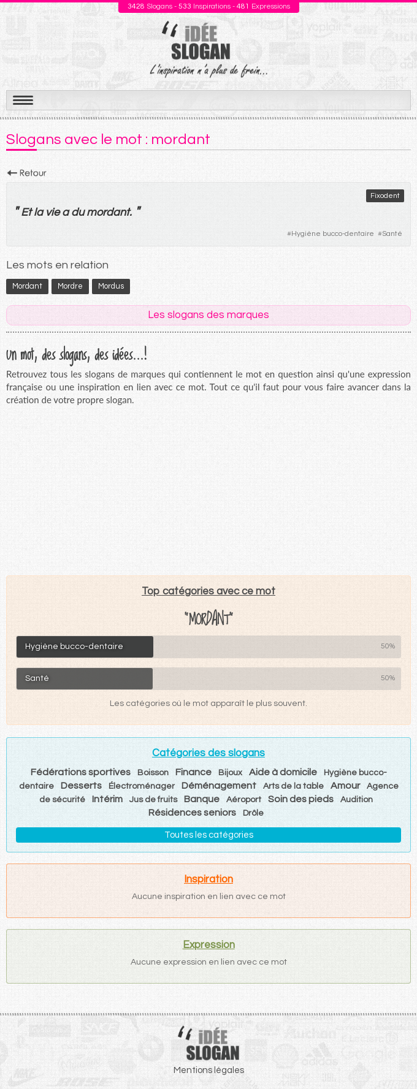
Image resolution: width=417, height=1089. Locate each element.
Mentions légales (209, 1070)
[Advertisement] (208, 490)
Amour (345, 786)
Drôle (253, 813)
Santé (392, 234)
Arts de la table (293, 786)
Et (26, 212)
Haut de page (393, 1052)
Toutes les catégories (208, 835)
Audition (356, 799)
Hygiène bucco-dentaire (332, 234)
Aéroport (243, 799)
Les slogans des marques (208, 315)
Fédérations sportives (81, 772)
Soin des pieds (301, 799)
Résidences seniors (192, 813)
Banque (202, 799)
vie (52, 212)
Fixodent (385, 196)
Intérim (107, 799)
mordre (70, 286)
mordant (107, 212)
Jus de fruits (153, 799)
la (38, 212)
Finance (193, 772)
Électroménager (142, 786)
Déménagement (219, 786)
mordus (111, 286)
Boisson (153, 772)
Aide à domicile (283, 772)
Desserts (81, 786)
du (77, 212)
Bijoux (230, 772)
